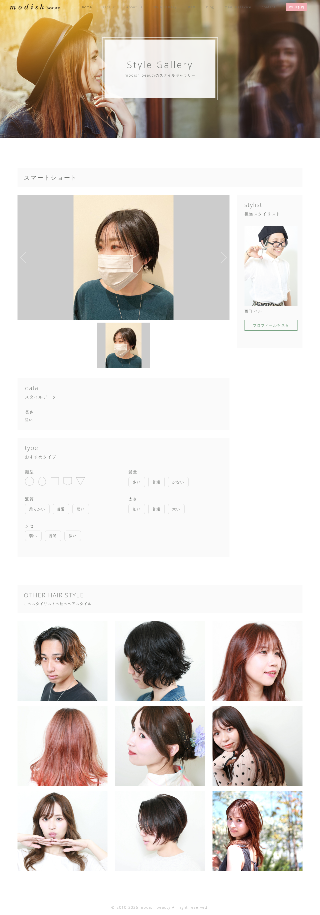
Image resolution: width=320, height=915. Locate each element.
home (87, 7)
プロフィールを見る (271, 325)
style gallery (165, 7)
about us (134, 7)
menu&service (238, 7)
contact (269, 7)
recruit (109, 7)
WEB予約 (296, 7)
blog (210, 7)
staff (192, 7)
